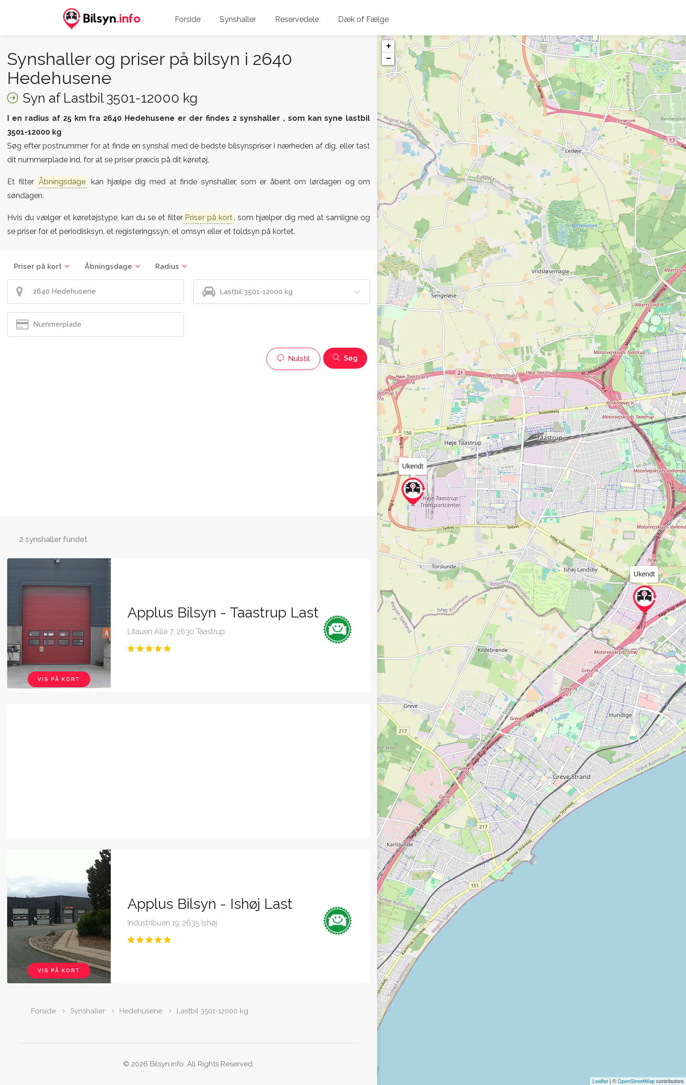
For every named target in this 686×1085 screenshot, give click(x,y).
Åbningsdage (108, 266)
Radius (167, 266)
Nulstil (293, 358)
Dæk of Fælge (363, 19)
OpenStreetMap (636, 1081)
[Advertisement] (188, 442)
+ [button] (388, 46)
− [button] (388, 58)
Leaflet (600, 1081)
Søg (345, 358)
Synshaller (238, 19)
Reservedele (297, 19)
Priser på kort (38, 266)
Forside (188, 19)
